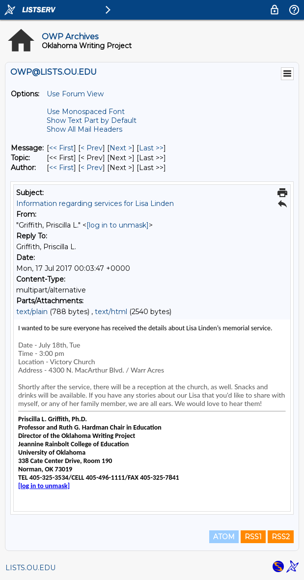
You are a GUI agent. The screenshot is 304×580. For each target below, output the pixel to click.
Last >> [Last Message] (151, 148)
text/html (111, 311)
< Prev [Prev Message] (92, 148)
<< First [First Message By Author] (61, 167)
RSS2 (281, 536)
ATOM (224, 536)
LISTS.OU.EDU (30, 567)
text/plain (32, 311)
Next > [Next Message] (121, 148)
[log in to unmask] (117, 225)
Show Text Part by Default (92, 120)
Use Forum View (75, 93)
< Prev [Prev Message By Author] (92, 167)
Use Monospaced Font (86, 111)
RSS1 (253, 536)
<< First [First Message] (61, 148)
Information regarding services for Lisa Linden (95, 203)
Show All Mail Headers (84, 129)
